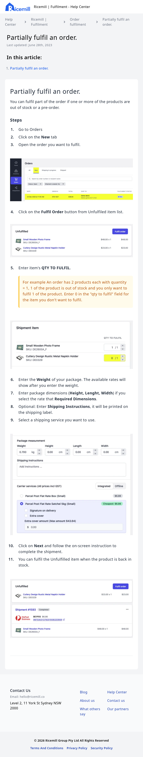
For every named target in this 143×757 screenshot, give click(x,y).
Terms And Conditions (46, 748)
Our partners (118, 709)
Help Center (117, 692)
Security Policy (102, 748)
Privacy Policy (77, 748)
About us (87, 700)
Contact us (116, 700)
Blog (84, 692)
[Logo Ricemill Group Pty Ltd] (17, 7)
